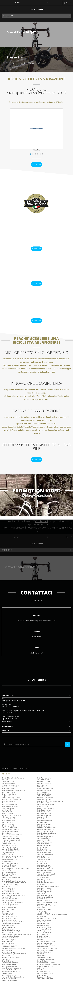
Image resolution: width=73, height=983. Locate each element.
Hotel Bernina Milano (44, 821)
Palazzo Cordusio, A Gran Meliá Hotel (14, 954)
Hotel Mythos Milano (9, 975)
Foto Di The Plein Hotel (9, 828)
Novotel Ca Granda (8, 826)
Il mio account (7, 726)
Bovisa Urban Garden (44, 977)
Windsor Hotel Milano (9, 844)
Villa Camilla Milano (43, 909)
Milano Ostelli (42, 899)
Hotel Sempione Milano (45, 831)
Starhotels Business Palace (11, 877)
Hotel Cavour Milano (9, 867)
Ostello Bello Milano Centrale (47, 948)
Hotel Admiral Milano (9, 908)
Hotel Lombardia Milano (10, 806)
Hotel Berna (6, 886)
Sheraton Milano (43, 936)
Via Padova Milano (43, 972)
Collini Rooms (42, 785)
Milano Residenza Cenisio (46, 963)
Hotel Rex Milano (7, 933)
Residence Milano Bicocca (10, 936)
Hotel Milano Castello (9, 845)
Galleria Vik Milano (43, 913)
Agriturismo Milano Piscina (46, 941)
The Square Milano (8, 913)
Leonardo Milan (7, 897)
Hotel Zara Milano (8, 941)
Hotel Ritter (41, 940)
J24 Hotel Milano (7, 822)
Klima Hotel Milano (8, 808)
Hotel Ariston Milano (9, 872)
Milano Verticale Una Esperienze (13, 902)
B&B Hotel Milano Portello (10, 904)
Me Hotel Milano (7, 870)
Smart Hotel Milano (8, 854)
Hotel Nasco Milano (8, 892)
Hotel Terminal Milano (44, 778)
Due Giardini (41, 956)
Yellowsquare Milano (44, 957)
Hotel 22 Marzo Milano (45, 858)
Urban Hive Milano (8, 876)
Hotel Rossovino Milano (45, 890)
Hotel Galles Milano (43, 812)
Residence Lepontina (44, 813)
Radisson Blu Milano (8, 781)
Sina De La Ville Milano (9, 900)
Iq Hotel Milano (42, 961)
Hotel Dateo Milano (43, 865)
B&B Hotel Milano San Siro (11, 851)
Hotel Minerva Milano (44, 876)
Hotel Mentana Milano (9, 917)
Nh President (6, 911)
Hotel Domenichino (8, 801)
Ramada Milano (42, 947)
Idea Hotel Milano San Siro (11, 849)
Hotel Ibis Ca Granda (44, 844)
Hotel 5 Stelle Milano (44, 924)
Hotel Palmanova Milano (10, 863)
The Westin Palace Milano (10, 831)
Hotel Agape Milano (44, 815)
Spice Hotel (41, 954)
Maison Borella (7, 973)
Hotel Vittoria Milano (44, 840)
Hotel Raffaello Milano (9, 805)
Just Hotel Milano (7, 810)
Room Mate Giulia (8, 890)
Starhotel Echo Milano (9, 980)
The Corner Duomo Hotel (10, 830)
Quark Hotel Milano (44, 872)
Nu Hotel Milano (42, 849)
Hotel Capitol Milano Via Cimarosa (13, 895)
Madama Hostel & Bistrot (45, 966)
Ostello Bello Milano (44, 952)
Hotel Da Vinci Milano (44, 900)
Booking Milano (42, 861)
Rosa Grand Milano (8, 947)
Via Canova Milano (43, 934)
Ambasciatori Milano (44, 780)
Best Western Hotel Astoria (11, 924)
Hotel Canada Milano (44, 870)
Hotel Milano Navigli (44, 867)
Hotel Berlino (41, 970)
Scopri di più (36, 164)
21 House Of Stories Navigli (11, 840)
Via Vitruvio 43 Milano (44, 933)
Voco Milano (41, 917)
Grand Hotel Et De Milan (45, 808)
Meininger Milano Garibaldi (46, 906)
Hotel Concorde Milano (45, 897)
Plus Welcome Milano (9, 847)
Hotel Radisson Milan (9, 792)
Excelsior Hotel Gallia (44, 853)
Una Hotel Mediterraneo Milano (12, 856)
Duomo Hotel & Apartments (11, 799)
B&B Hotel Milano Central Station (13, 977)
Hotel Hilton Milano (43, 904)
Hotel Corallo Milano (44, 790)
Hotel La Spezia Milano (45, 869)
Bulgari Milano (6, 796)
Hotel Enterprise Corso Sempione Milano (15, 869)
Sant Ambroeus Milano (45, 979)
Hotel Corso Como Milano (46, 945)
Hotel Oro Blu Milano (9, 979)
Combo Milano (42, 863)
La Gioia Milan (42, 884)
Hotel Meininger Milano (45, 837)
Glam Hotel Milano (8, 812)
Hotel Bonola (6, 956)
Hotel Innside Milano (9, 794)
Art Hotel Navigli (42, 822)
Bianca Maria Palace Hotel (10, 838)
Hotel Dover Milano (43, 826)
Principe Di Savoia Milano (10, 785)
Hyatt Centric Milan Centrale (46, 918)
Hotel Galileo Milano (44, 845)
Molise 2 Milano (42, 792)
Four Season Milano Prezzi (11, 972)
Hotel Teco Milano (8, 950)
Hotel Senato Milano (8, 952)
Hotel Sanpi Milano (8, 909)
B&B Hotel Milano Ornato (10, 819)
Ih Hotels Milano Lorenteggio (11, 931)
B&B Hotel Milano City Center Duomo (50, 801)
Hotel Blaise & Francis (9, 964)
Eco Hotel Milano (7, 915)
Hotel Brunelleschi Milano (10, 893)
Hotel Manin (6, 803)
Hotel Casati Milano (43, 824)
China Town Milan (43, 877)
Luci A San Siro (42, 847)
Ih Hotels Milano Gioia (9, 860)
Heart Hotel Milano (8, 789)
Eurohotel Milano (7, 906)
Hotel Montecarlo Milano (45, 883)
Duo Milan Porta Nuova (45, 950)
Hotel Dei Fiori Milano (44, 888)
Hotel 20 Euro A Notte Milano (47, 902)
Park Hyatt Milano (43, 819)
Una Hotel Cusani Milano (45, 805)
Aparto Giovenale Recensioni (47, 874)
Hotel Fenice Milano (44, 783)
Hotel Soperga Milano (44, 892)
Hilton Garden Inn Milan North (12, 815)
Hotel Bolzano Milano (44, 879)
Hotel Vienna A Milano (44, 938)
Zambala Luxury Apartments (11, 968)
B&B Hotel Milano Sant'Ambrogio (48, 886)
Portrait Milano (7, 959)
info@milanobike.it (36, 653)
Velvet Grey (41, 931)
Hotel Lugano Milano (44, 810)
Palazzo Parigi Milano (9, 783)
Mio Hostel (41, 922)
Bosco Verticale (42, 806)
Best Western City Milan (10, 963)
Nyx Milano (5, 879)
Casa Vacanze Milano (44, 920)
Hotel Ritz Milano (7, 813)
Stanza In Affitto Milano (9, 945)
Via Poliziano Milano (44, 929)
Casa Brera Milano (43, 838)
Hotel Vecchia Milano (44, 794)
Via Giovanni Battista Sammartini (48, 964)
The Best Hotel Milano (44, 860)
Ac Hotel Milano (7, 842)
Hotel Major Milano (43, 925)
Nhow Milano (6, 833)
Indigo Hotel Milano (8, 853)
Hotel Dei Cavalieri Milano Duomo (13, 790)
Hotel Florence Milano (44, 895)
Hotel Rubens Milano (9, 920)
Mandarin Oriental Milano (10, 899)
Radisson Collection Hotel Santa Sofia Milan (52, 915)
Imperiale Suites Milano (45, 851)
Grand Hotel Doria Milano (10, 858)
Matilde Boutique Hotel (45, 789)
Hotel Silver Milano (8, 929)
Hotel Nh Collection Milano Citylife (13, 881)
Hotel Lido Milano (43, 817)
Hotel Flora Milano (8, 925)
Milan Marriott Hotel (8, 817)
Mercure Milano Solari (9, 787)
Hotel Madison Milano (9, 966)
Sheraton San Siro (8, 824)
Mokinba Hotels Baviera (10, 938)
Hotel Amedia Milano (9, 943)
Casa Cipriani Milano (44, 927)
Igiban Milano (41, 975)
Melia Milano (6, 780)
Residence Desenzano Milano (47, 828)
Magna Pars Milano (8, 927)
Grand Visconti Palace (44, 799)
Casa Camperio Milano (45, 854)
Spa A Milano (41, 911)
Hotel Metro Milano (8, 888)
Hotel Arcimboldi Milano (45, 830)
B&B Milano (41, 787)
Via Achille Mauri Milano (45, 959)
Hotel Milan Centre (43, 835)
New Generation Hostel (45, 973)
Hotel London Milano (44, 943)
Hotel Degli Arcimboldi (9, 918)
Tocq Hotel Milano (43, 796)
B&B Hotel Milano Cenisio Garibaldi (14, 883)
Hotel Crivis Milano (8, 961)
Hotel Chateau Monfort (45, 781)
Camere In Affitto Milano (10, 970)
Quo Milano (41, 893)
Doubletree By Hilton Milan (11, 957)
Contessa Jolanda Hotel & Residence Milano (16, 934)
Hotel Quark (41, 856)
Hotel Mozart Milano (44, 803)
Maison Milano (42, 881)
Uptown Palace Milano (44, 842)
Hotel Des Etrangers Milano (46, 833)
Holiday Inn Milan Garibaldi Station (13, 922)
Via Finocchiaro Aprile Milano (11, 797)
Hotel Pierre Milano (8, 821)
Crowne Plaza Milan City (10, 884)
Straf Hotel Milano (8, 861)
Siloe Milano (41, 908)
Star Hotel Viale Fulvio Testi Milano (13, 948)
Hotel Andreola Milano (45, 797)
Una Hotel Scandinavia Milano (12, 835)
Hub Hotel (40, 968)
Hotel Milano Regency (9, 940)
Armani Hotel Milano (9, 865)
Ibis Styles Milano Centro (10, 837)
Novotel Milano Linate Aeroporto (13, 778)
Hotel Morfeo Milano (9, 874)
